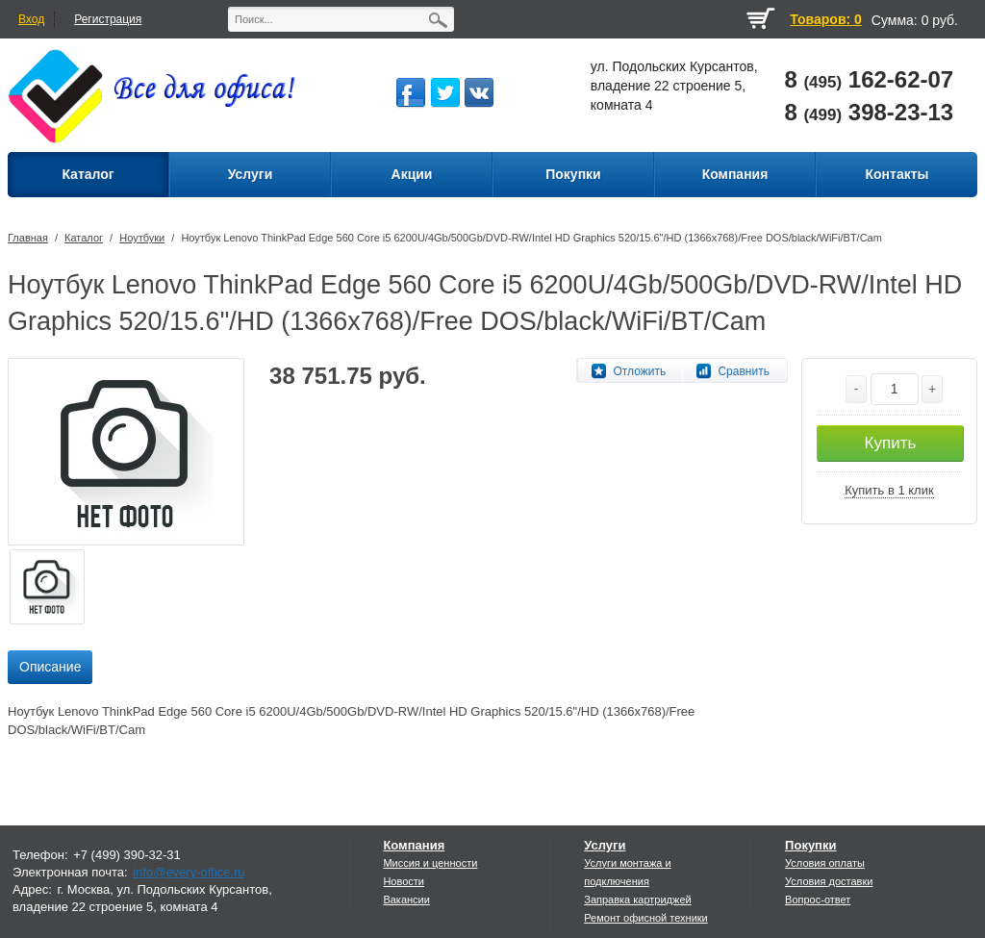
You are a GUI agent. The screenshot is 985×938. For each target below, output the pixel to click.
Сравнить (743, 371)
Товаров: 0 (825, 19)
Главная (28, 237)
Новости (403, 881)
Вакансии (406, 899)
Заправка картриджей (637, 899)
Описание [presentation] (50, 666)
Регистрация (107, 19)
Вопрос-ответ (817, 899)
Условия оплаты (825, 863)
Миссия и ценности (430, 863)
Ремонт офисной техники (646, 918)
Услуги (604, 845)
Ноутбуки (141, 237)
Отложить (639, 371)
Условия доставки (828, 881)
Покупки (810, 845)
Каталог (83, 237)
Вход (31, 19)
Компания (413, 845)
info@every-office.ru (188, 872)
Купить (891, 443)
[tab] (50, 667)
